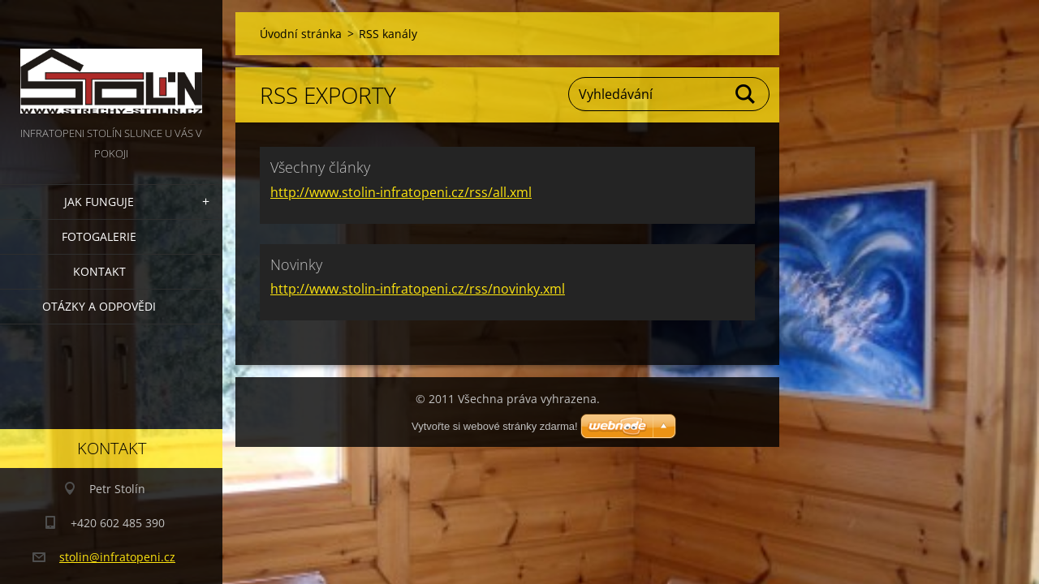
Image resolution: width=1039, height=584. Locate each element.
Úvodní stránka (301, 33)
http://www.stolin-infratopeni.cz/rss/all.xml (401, 192)
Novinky (296, 264)
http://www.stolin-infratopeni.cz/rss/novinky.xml (417, 289)
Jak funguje (99, 201)
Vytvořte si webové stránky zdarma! (495, 426)
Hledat (746, 94)
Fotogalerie (99, 236)
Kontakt (99, 271)
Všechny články (320, 167)
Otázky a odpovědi (99, 306)
